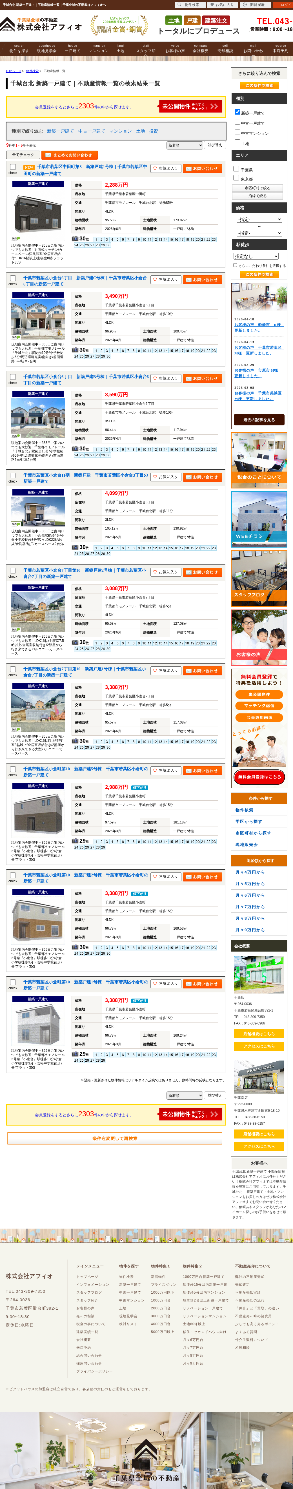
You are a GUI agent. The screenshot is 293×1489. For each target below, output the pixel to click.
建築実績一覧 (87, 1332)
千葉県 (243, 169)
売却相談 (225, 48)
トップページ (87, 1277)
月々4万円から (250, 872)
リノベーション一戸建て (203, 1308)
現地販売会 (247, 844)
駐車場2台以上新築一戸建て (206, 1300)
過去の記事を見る (259, 420)
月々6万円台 (193, 1340)
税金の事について (91, 1324)
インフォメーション (92, 1285)
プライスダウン (164, 1285)
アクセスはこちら (259, 1046)
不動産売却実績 (248, 1292)
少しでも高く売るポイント (257, 1324)
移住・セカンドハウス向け (205, 1332)
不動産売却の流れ (250, 1300)
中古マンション (252, 132)
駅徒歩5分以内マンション (204, 1292)
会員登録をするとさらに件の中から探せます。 (129, 106)
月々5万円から (250, 883)
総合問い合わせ (89, 1356)
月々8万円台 (193, 1356)
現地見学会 (47, 48)
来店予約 (280, 48)
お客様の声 (175, 48)
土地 (121, 48)
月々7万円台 (193, 1348)
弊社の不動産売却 (250, 1277)
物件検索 (245, 810)
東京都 (243, 178)
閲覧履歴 (254, 5)
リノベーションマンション (205, 1316)
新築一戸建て (60, 131)
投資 (153, 131)
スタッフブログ (89, 1292)
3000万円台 (161, 1316)
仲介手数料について (251, 1340)
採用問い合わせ (89, 1363)
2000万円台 (161, 1308)
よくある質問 (246, 1332)
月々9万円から (250, 930)
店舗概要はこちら (259, 1034)
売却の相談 (85, 1316)
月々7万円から (250, 907)
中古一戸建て (91, 131)
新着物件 (158, 1277)
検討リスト (128, 1324)
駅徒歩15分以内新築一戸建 (205, 1285)
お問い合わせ (253, 51)
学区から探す (249, 821)
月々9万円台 (193, 1363)
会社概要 (201, 48)
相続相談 (242, 1348)
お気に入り (222, 5)
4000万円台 (161, 1324)
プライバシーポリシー (94, 1371)
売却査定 (242, 1285)
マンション (99, 48)
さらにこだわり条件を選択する (259, 265)
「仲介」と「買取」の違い (257, 1308)
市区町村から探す (254, 833)
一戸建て (73, 48)
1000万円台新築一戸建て (204, 1277)
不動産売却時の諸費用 (253, 1316)
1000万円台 (161, 1300)
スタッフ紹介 (146, 51)
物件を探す (19, 48)
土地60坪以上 (194, 1324)
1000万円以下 (162, 1292)
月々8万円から (250, 918)
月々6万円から (250, 895)
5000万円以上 (162, 1332)
